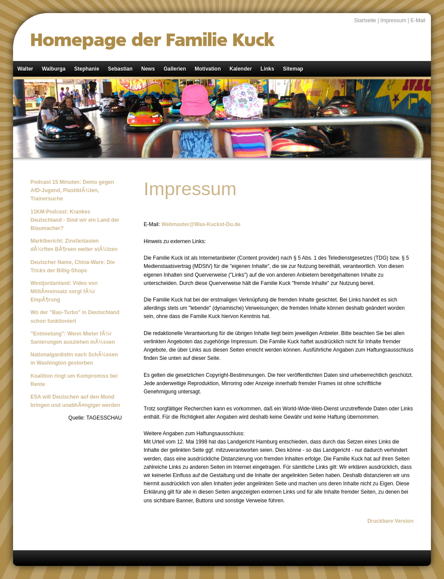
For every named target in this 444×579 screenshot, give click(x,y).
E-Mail (417, 20)
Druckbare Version (390, 521)
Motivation (208, 69)
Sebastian (120, 69)
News (148, 69)
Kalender (240, 69)
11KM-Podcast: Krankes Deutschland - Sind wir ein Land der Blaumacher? (74, 220)
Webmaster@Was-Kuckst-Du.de (201, 224)
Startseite (365, 20)
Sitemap (293, 69)
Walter (25, 69)
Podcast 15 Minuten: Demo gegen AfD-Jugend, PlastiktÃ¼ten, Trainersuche (72, 190)
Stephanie (86, 69)
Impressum (393, 20)
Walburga (53, 69)
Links (267, 69)
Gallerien (175, 69)
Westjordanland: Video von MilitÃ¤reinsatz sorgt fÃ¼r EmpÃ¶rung (64, 291)
